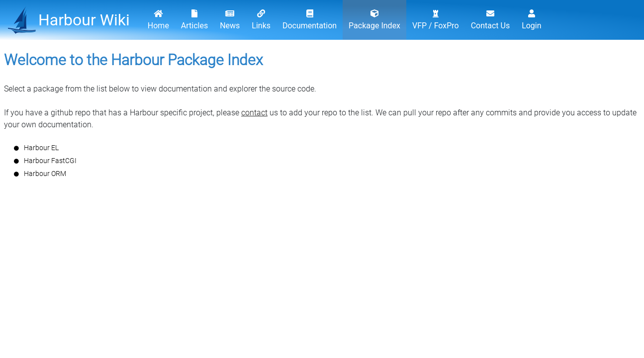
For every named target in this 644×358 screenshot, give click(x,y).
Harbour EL (41, 148)
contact (254, 112)
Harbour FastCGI (50, 161)
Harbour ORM (45, 174)
